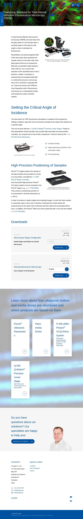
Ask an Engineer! (35, 468)
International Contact (16, 515)
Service (32, 470)
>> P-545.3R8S (32, 188)
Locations (32, 466)
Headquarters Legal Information (38, 515)
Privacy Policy (50, 515)
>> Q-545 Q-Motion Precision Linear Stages (46, 129)
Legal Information (26, 515)
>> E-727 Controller (18, 211)
